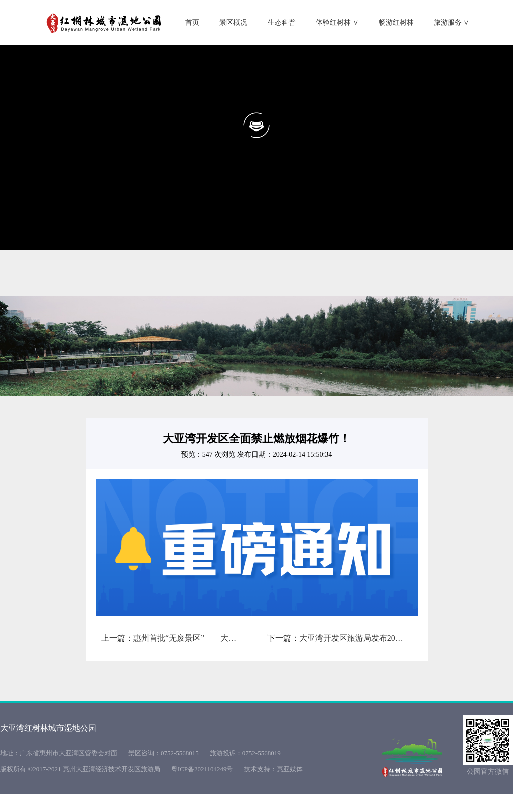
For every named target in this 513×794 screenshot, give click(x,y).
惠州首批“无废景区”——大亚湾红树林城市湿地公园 (186, 638)
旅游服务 (452, 22)
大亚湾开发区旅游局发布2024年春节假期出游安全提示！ (352, 638)
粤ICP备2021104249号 (202, 769)
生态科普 (282, 22)
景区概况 (233, 22)
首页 (192, 22)
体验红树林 (337, 22)
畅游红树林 (396, 22)
